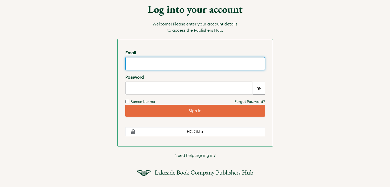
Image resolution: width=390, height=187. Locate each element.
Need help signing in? (195, 155)
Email (130, 52)
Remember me (140, 101)
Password (134, 77)
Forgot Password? (250, 101)
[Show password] (258, 88)
